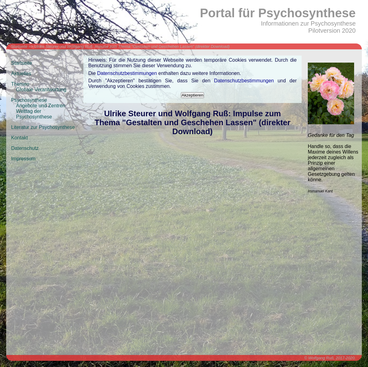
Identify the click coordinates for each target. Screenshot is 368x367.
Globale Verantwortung (41, 89)
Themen (20, 84)
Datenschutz (25, 148)
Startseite (19, 46)
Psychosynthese (29, 100)
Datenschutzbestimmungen (127, 73)
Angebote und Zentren (40, 105)
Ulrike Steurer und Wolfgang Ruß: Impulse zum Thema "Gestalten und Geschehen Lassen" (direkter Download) (132, 46)
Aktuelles (21, 73)
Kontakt (19, 137)
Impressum (23, 158)
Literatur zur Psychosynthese (43, 127)
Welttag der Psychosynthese (34, 114)
